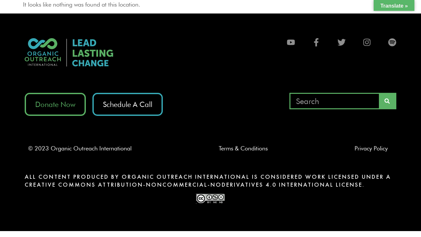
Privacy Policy (374, 148)
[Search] (387, 101)
